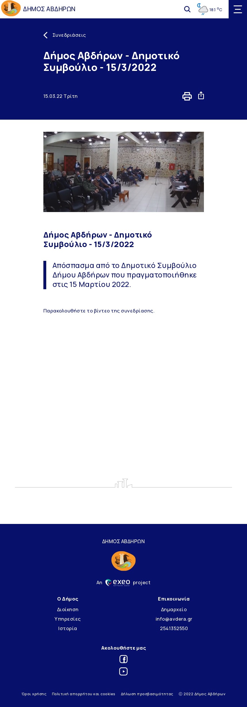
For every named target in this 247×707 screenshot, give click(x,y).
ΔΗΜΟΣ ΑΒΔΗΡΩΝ (49, 9)
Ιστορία (67, 628)
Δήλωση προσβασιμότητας (147, 693)
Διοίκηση (68, 609)
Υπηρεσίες (68, 618)
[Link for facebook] (123, 660)
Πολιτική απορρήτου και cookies (83, 693)
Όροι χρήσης (34, 693)
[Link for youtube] (123, 672)
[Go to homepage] (11, 9)
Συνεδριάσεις (69, 35)
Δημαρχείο (174, 609)
